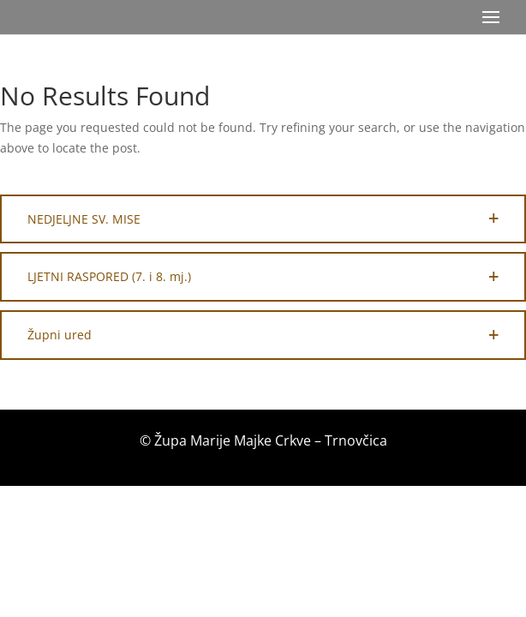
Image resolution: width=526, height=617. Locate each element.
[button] (263, 219)
